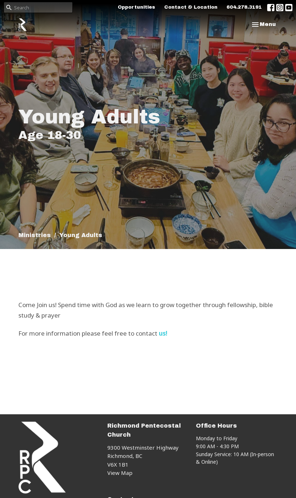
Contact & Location (190, 7)
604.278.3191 (244, 7)
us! (163, 333)
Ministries (34, 235)
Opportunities (136, 7)
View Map (120, 472)
